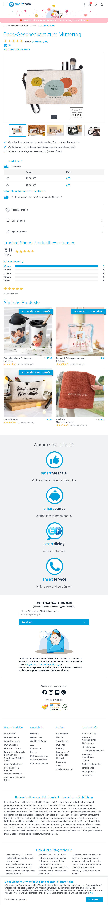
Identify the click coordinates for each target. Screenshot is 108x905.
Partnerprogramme (39, 756)
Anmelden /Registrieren (88, 755)
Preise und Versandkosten (89, 738)
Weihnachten (62, 733)
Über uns (34, 733)
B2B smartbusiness (39, 763)
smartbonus (87, 775)
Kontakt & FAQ (89, 733)
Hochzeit (60, 758)
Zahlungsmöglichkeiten (93, 750)
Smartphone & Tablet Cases (14, 759)
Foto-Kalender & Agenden (11, 769)
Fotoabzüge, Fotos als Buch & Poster (14, 753)
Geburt (59, 765)
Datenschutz (36, 737)
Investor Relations (38, 759)
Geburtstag (61, 762)
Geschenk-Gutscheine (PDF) (14, 778)
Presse (33, 752)
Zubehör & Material (13, 764)
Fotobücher (9, 733)
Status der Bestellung (92, 764)
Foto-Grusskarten (12, 748)
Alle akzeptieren (94, 899)
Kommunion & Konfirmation (62, 753)
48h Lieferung (88, 747)
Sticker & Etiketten (13, 774)
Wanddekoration (12, 741)
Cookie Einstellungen (16, 899)
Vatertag (60, 748)
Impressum (35, 748)
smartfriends (88, 768)
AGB (32, 745)
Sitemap (86, 760)
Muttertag (60, 745)
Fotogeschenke (11, 737)
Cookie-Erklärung (38, 741)
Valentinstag (62, 741)
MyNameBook (11, 745)
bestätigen (27, 622)
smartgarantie (88, 771)
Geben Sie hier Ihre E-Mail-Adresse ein (39, 611)
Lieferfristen (88, 743)
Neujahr (59, 737)
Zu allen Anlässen (64, 769)
